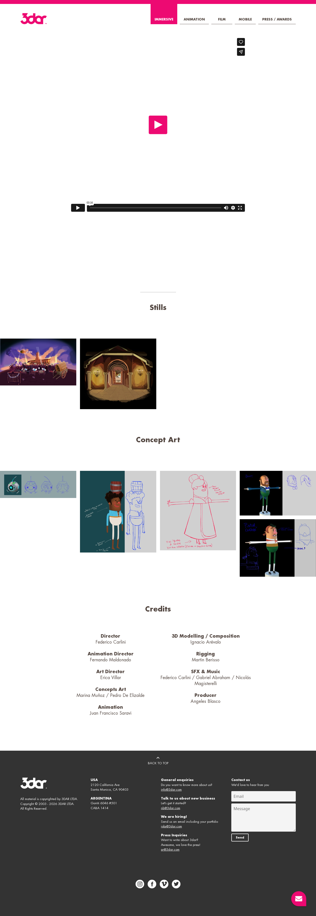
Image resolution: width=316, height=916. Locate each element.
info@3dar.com (171, 789)
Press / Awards (277, 19)
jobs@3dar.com (171, 826)
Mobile (245, 19)
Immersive (164, 19)
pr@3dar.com (170, 849)
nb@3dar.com (170, 808)
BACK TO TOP (158, 760)
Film (222, 19)
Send (240, 837)
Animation (194, 19)
